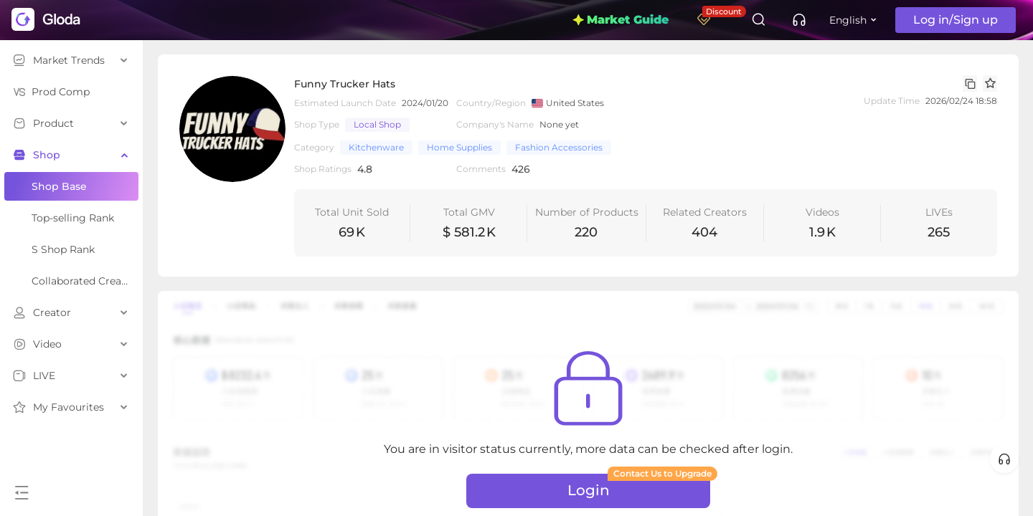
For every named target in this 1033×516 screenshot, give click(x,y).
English (848, 20)
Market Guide (620, 20)
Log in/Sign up (955, 20)
